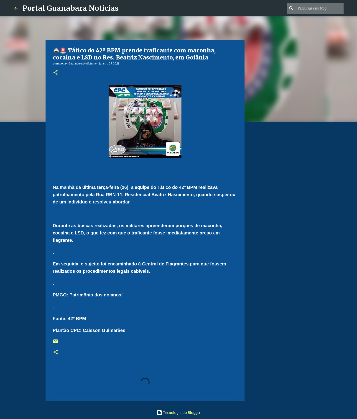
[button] (55, 73)
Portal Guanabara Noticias (71, 8)
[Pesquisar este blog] (320, 8)
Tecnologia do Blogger (179, 413)
